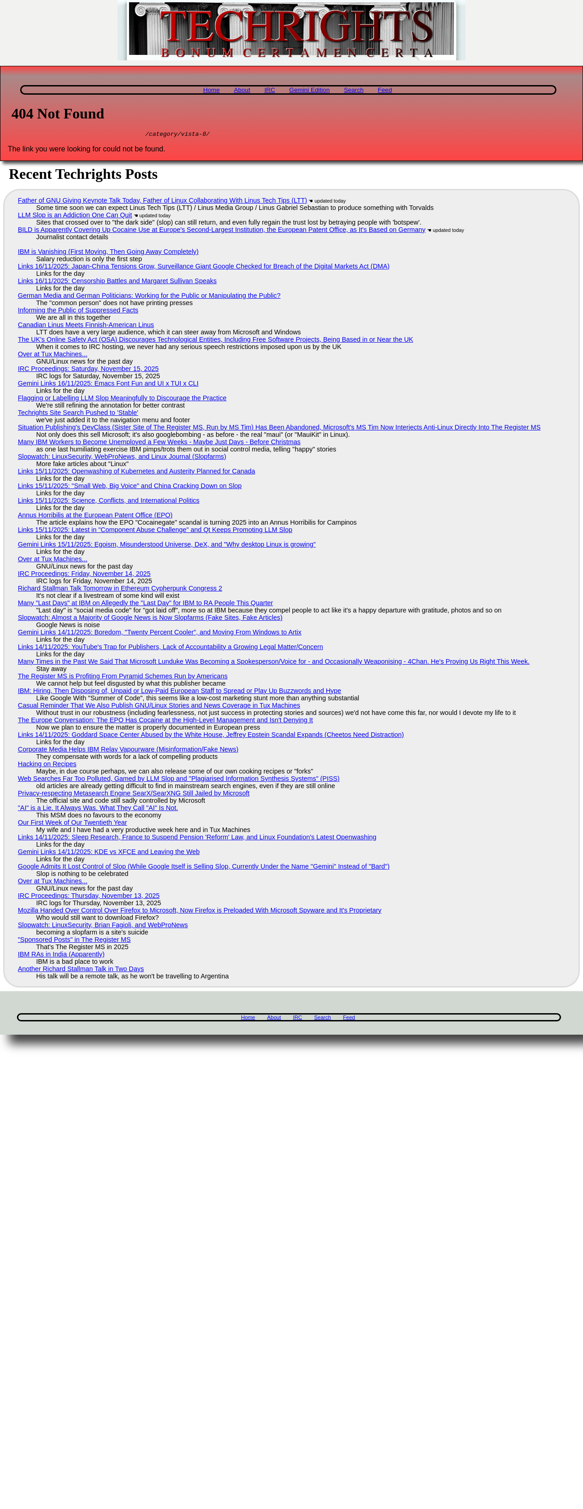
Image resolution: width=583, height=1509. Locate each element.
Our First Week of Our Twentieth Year (72, 823)
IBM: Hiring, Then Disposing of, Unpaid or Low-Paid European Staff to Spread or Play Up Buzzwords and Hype (179, 692)
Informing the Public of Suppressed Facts (78, 311)
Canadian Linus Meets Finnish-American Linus (86, 326)
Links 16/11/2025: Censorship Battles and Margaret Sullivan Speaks (117, 282)
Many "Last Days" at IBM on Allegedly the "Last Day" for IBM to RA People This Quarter (145, 604)
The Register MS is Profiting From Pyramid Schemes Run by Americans (122, 677)
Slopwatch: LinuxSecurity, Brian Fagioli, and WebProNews (103, 926)
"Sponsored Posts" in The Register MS (74, 941)
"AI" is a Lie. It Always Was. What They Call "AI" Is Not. (98, 809)
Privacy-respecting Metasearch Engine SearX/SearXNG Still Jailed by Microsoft (133, 794)
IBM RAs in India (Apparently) (61, 955)
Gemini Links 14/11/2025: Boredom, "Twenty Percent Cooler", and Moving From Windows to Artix (160, 633)
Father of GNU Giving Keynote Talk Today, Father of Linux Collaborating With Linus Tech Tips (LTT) (162, 201)
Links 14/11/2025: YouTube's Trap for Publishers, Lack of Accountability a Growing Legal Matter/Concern (170, 648)
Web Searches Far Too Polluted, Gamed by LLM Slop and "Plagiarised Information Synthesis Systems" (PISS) (179, 780)
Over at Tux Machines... (52, 355)
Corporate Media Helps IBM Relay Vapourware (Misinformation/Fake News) (128, 750)
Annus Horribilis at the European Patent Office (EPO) (95, 516)
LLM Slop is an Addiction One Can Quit (75, 216)
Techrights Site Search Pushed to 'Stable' (78, 414)
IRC (270, 89)
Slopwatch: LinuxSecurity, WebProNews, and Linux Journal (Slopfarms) (122, 458)
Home (211, 89)
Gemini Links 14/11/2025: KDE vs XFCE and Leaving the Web (109, 853)
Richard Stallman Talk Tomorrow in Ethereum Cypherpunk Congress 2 (120, 589)
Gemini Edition (309, 89)
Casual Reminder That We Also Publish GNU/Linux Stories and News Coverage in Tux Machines (159, 706)
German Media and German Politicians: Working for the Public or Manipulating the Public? (149, 297)
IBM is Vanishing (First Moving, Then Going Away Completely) (108, 253)
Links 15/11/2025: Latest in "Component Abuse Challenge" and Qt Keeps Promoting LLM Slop (155, 531)
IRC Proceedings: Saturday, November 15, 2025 (88, 370)
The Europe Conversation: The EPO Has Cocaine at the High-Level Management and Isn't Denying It (165, 721)
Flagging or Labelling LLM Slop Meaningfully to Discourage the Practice (122, 399)
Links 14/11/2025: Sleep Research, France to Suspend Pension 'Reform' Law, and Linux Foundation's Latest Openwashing (197, 838)
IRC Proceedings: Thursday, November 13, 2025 (89, 897)
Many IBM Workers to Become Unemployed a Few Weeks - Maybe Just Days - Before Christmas (159, 443)
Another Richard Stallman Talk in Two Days (81, 970)
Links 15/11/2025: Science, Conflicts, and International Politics (109, 501)
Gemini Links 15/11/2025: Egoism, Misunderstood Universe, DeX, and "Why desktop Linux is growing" (167, 545)
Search (353, 89)
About (242, 89)
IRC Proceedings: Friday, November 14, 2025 (84, 575)
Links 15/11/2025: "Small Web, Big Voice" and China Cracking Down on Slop (130, 487)
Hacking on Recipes (47, 765)
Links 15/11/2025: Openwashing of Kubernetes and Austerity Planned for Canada (136, 472)
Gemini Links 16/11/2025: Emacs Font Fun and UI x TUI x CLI (108, 384)
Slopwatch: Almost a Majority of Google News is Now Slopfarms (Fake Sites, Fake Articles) (150, 619)
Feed (385, 89)
